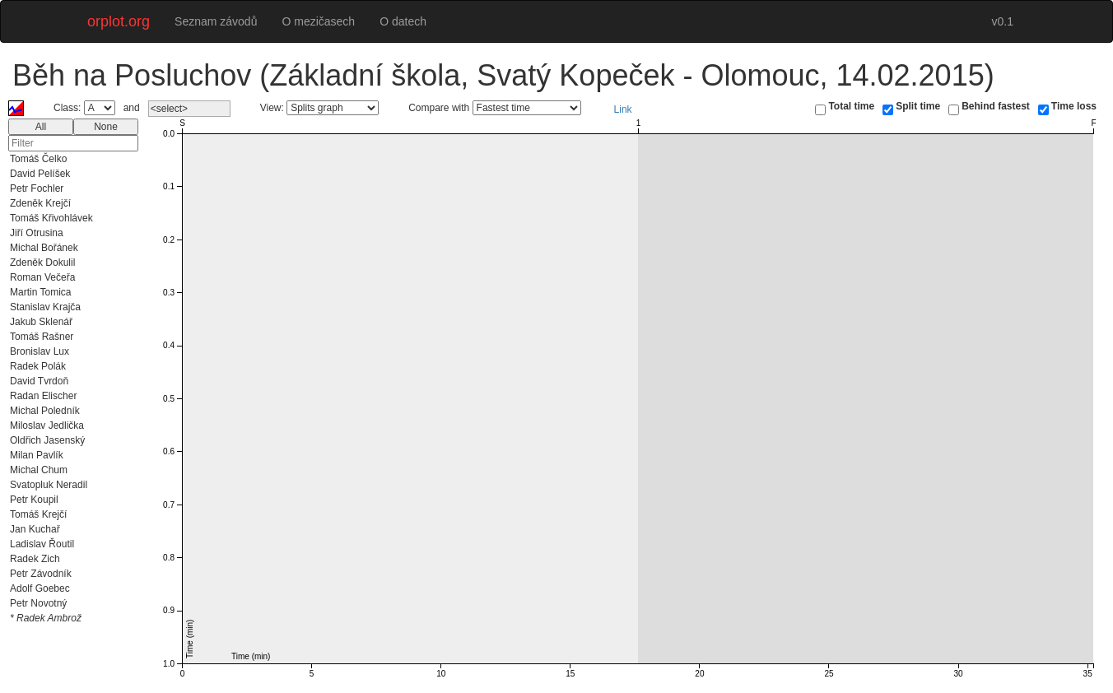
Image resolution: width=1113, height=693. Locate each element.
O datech (403, 21)
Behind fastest (996, 106)
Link (623, 109)
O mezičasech (318, 21)
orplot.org (118, 21)
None (106, 127)
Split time (918, 106)
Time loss (1074, 106)
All (40, 127)
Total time (851, 106)
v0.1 (1002, 21)
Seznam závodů (216, 21)
